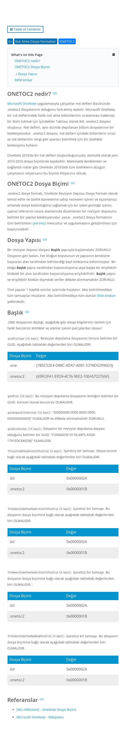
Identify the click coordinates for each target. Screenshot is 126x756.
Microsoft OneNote (21, 103)
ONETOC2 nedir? (27, 61)
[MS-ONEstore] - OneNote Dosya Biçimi (46, 709)
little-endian (106, 295)
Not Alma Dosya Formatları (35, 41)
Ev (10, 41)
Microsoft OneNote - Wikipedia (39, 717)
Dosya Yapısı (27, 74)
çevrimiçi (39, 223)
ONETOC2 (67, 41)
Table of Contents (25, 29)
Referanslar (23, 80)
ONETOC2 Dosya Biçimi (32, 67)
